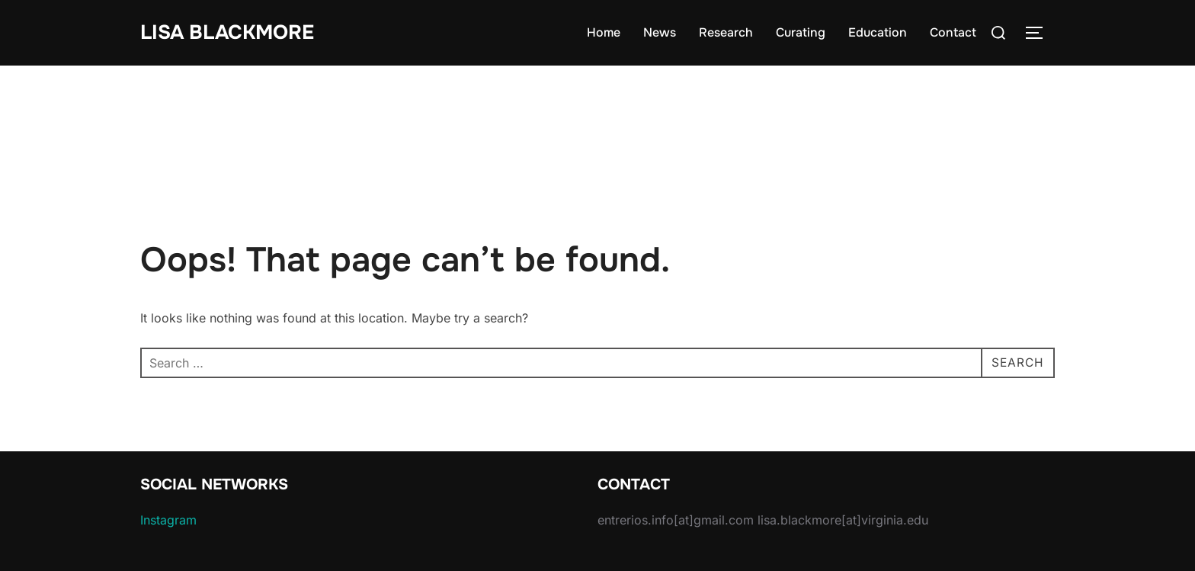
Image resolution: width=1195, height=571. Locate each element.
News (659, 32)
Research (726, 32)
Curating (800, 32)
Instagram (168, 520)
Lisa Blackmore (227, 32)
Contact (953, 32)
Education (877, 32)
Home (603, 32)
